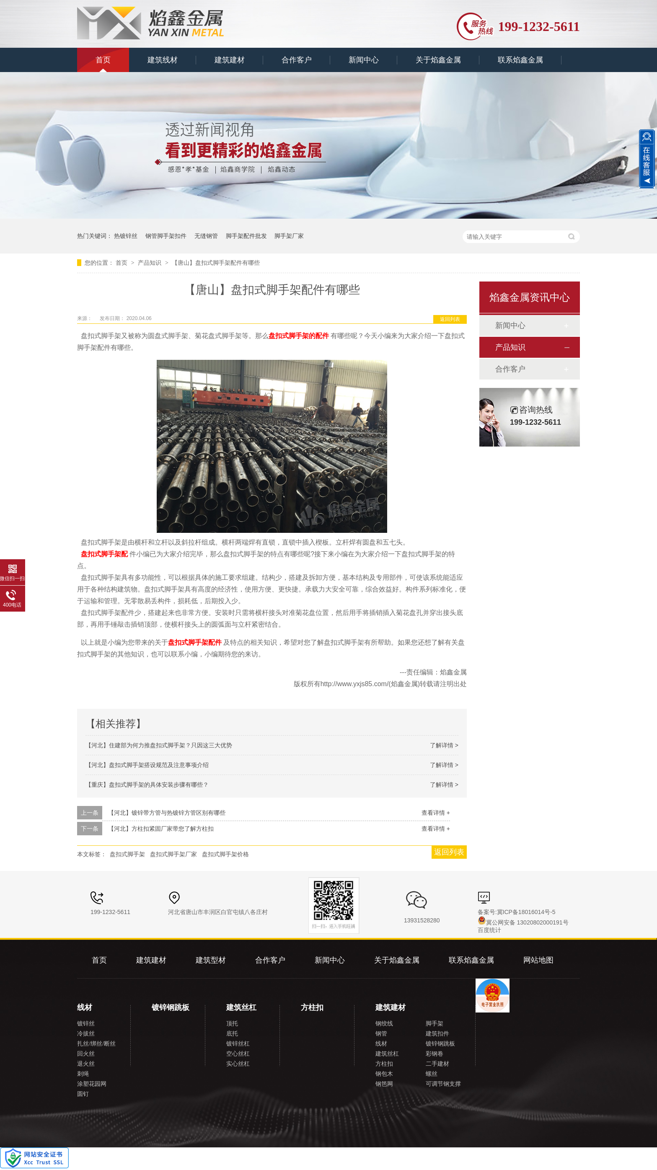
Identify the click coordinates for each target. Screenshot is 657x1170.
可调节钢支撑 (443, 1084)
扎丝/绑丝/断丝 (96, 1044)
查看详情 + (436, 812)
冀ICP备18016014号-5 (526, 912)
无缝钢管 (206, 235)
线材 (84, 1007)
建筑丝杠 (241, 1007)
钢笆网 (384, 1084)
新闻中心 (364, 60)
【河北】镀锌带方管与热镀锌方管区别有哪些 (166, 812)
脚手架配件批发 (246, 235)
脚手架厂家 (289, 235)
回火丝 (86, 1054)
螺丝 (431, 1074)
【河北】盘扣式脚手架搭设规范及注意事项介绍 (147, 765)
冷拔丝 (86, 1034)
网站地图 (538, 960)
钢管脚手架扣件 (165, 235)
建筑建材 (230, 60)
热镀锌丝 (125, 235)
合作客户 (297, 60)
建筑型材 (211, 960)
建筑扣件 (437, 1034)
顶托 (232, 1023)
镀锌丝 (86, 1023)
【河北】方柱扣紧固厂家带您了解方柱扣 (161, 828)
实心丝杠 (238, 1064)
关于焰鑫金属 (438, 60)
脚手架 (434, 1023)
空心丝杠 (238, 1054)
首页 (103, 60)
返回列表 (450, 319)
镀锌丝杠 (238, 1044)
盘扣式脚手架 (127, 854)
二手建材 (437, 1064)
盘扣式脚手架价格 (225, 854)
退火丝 (86, 1064)
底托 (232, 1034)
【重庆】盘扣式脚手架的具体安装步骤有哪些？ (147, 784)
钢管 (381, 1034)
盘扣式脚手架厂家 (173, 854)
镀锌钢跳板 (170, 1007)
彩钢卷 (434, 1054)
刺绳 (83, 1074)
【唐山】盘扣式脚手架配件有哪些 (216, 262)
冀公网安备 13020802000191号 (523, 922)
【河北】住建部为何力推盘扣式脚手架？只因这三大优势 (158, 745)
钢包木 (384, 1074)
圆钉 (83, 1094)
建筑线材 (162, 60)
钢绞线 (384, 1023)
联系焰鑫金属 (520, 60)
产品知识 (150, 262)
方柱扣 (312, 1007)
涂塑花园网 (91, 1084)
